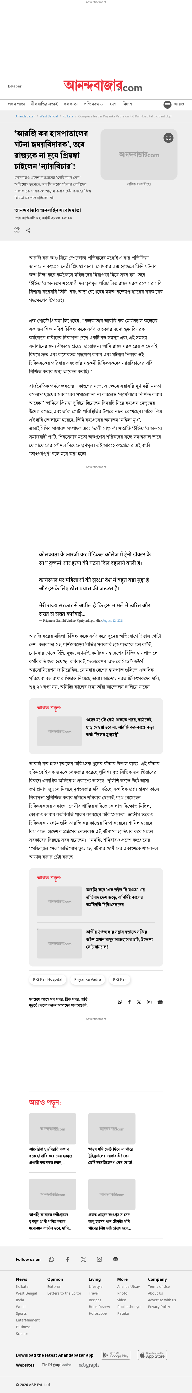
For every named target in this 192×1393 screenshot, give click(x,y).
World (21, 1306)
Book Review (99, 1306)
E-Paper (15, 86)
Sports (21, 1313)
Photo (122, 1293)
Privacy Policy (159, 1306)
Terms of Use (159, 1286)
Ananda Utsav (128, 1286)
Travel (93, 1293)
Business (23, 1326)
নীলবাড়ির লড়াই (44, 104)
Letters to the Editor (64, 1293)
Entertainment (28, 1320)
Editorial (53, 1286)
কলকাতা (71, 104)
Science (22, 1333)
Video (121, 1300)
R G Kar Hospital (47, 979)
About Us (155, 1293)
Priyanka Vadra (87, 979)
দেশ (113, 104)
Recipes (95, 1300)
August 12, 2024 (112, 621)
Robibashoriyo (128, 1306)
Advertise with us (162, 1300)
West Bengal (49, 116)
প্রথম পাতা (16, 104)
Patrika (123, 1313)
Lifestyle (95, 1286)
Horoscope (98, 1313)
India (20, 1300)
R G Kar (119, 979)
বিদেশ (127, 104)
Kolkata (68, 116)
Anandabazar (25, 116)
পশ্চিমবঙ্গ (94, 104)
